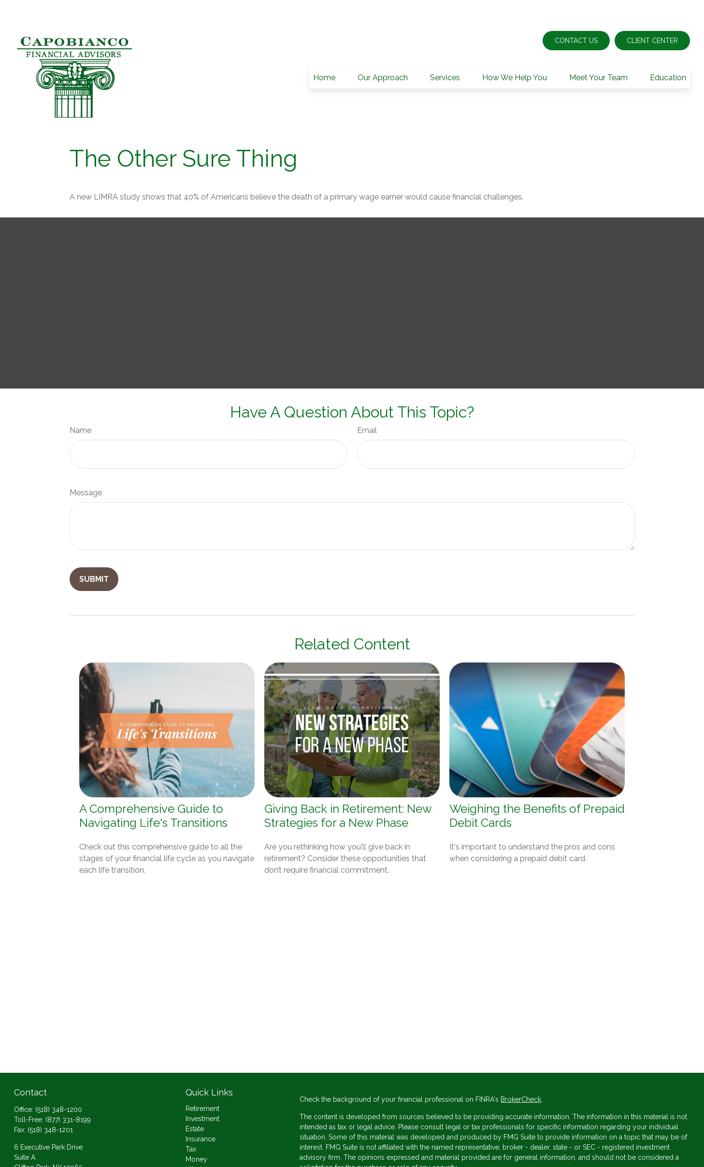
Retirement (202, 1079)
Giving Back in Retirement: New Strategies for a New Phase (347, 787)
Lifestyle (199, 1140)
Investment (202, 1090)
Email (367, 401)
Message (86, 463)
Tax (191, 1120)
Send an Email (36, 1155)
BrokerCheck (521, 1070)
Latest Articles (207, 1150)
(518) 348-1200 (58, 1080)
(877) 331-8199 (68, 1091)
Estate (195, 1100)
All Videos (202, 1161)
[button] (324, 48)
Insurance (201, 1110)
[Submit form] (94, 550)
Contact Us (576, 11)
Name (80, 401)
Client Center (652, 11)
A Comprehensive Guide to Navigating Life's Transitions (153, 787)
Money (196, 1130)
